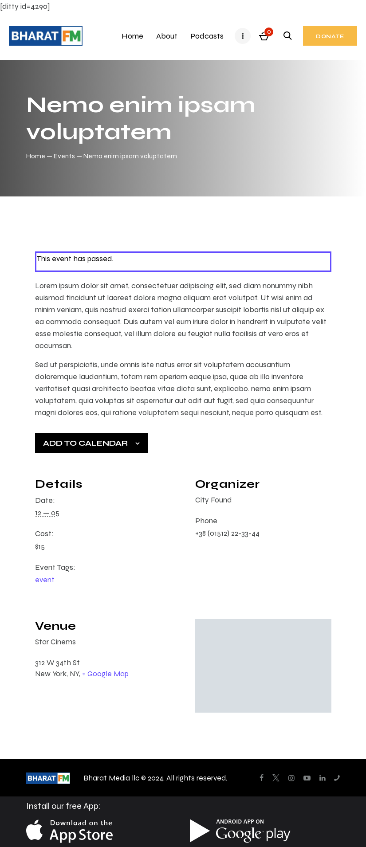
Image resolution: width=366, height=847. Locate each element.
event (45, 579)
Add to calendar (85, 442)
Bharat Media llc (111, 777)
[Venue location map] (263, 666)
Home (35, 156)
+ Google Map (105, 673)
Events (64, 156)
